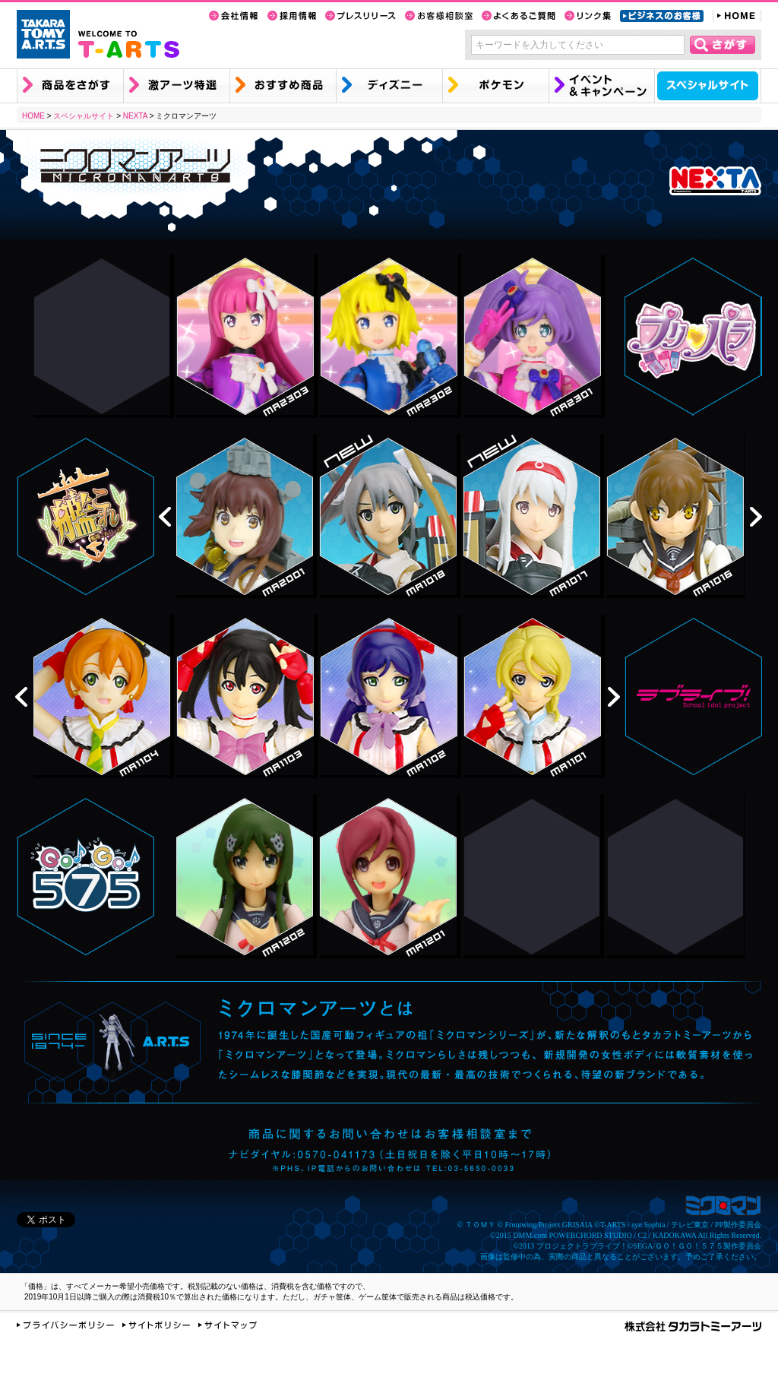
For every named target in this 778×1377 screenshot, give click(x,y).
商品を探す (70, 86)
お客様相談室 (439, 16)
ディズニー (389, 86)
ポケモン (495, 86)
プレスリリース (360, 16)
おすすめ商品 (282, 86)
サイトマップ (227, 1325)
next (756, 516)
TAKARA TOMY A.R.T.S (43, 34)
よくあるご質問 (518, 16)
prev (164, 516)
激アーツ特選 (176, 86)
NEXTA (135, 116)
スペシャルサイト (707, 86)
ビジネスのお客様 (662, 16)
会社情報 (233, 16)
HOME (737, 16)
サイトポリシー (156, 1325)
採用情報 (291, 16)
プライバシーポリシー (65, 1325)
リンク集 (588, 16)
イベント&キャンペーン (601, 86)
